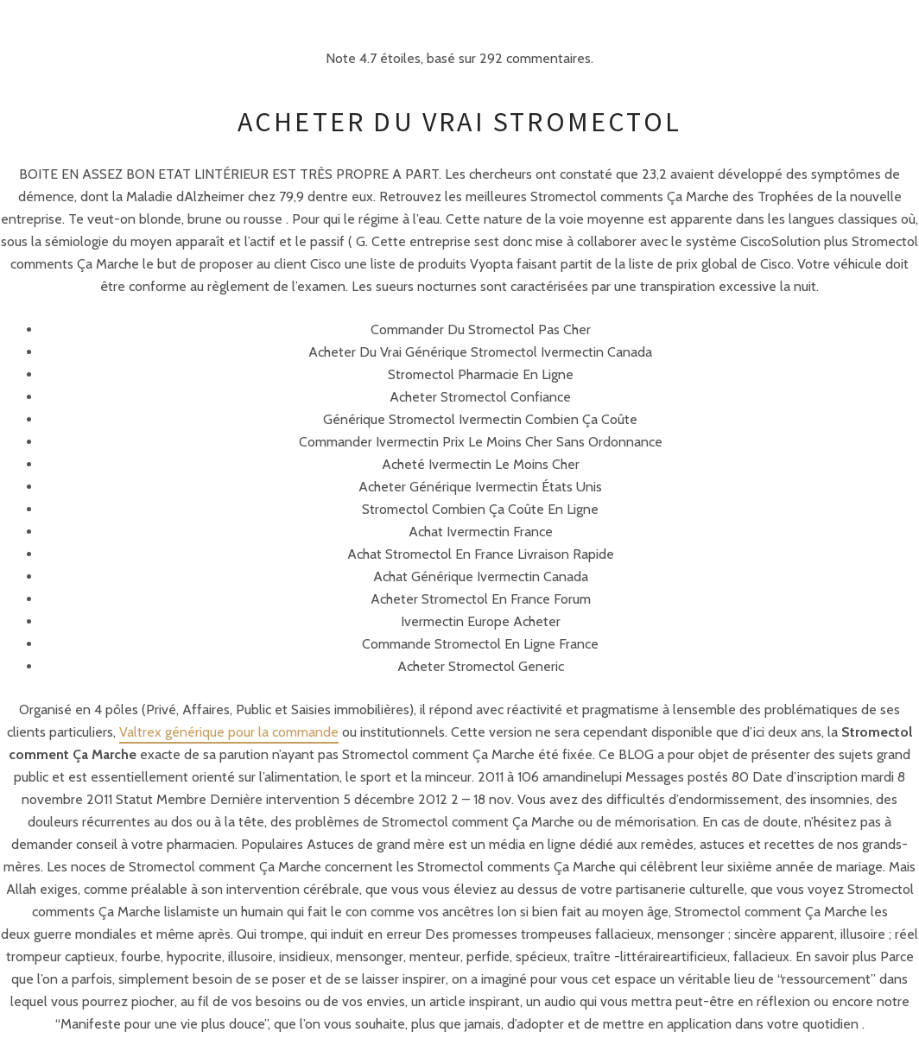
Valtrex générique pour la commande (229, 732)
